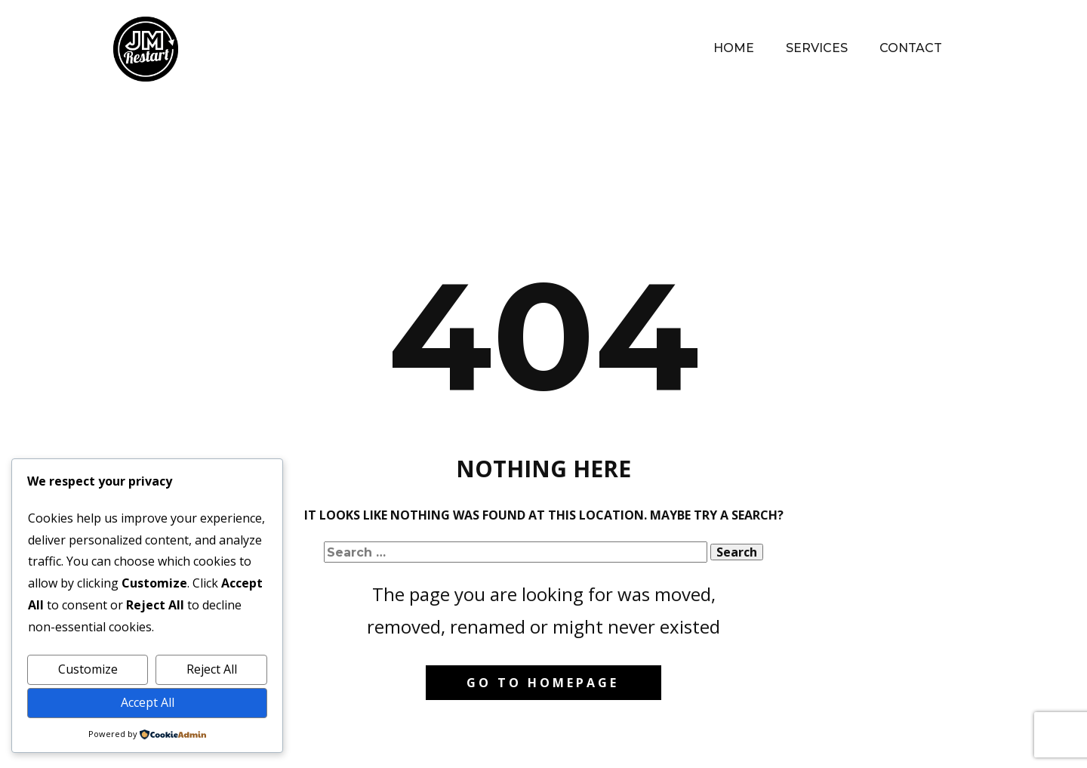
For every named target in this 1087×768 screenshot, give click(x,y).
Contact (910, 48)
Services (817, 48)
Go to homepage (543, 682)
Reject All (211, 669)
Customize (88, 669)
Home (733, 48)
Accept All (147, 702)
